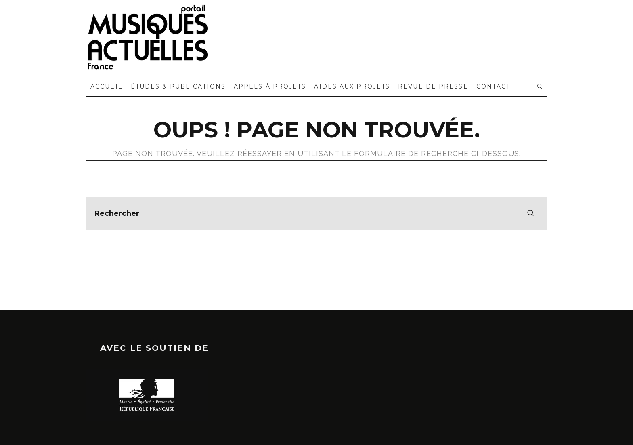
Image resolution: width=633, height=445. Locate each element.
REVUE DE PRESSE (433, 86)
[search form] (316, 213)
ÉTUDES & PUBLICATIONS (178, 86)
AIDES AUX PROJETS (352, 86)
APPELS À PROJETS (270, 86)
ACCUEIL (106, 86)
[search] (530, 213)
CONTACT (493, 86)
